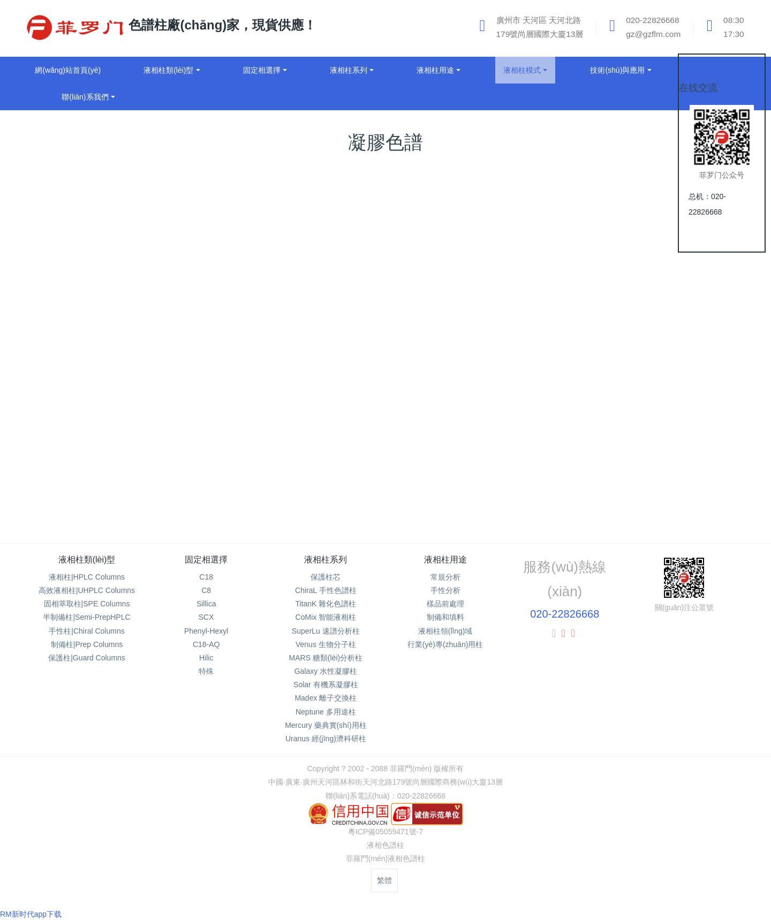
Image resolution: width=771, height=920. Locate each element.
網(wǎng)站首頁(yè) (68, 70)
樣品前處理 (445, 603)
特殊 (206, 671)
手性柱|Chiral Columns (86, 631)
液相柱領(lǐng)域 (445, 631)
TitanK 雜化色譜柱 (325, 603)
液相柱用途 (445, 559)
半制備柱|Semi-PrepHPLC (86, 617)
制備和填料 (445, 617)
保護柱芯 (326, 577)
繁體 (384, 880)
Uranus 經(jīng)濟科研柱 (325, 738)
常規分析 (445, 577)
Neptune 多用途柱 (326, 712)
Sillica (206, 603)
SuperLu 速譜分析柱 (326, 631)
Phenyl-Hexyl (206, 631)
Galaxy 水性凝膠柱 (325, 671)
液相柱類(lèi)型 (87, 559)
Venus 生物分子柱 (326, 644)
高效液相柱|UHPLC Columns (87, 590)
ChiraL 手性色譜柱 (326, 590)
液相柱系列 (325, 559)
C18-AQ (206, 644)
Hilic (206, 657)
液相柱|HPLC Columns (87, 577)
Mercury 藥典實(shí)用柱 (325, 725)
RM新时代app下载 (31, 914)
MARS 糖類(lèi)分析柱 (326, 657)
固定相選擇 (206, 559)
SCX (206, 617)
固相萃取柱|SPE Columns (87, 603)
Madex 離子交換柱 (325, 698)
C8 (206, 590)
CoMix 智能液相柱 (326, 617)
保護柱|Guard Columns (86, 657)
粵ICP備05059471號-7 (385, 831)
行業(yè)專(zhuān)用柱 (445, 644)
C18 (206, 577)
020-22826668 (564, 614)
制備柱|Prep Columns (87, 644)
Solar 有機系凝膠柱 (325, 684)
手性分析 (445, 590)
